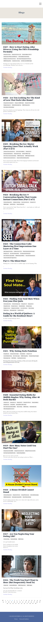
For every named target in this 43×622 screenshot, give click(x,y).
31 (10, 603)
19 (11, 602)
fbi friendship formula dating (24, 56)
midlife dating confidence (20, 255)
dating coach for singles (14, 353)
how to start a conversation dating (10, 155)
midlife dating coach (7, 497)
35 (21, 603)
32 (13, 603)
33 (15, 603)
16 (3, 602)
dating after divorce (27, 402)
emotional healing (14, 539)
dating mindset (22, 353)
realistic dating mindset (21, 452)
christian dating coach (16, 303)
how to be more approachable (9, 255)
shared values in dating (27, 497)
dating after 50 (28, 151)
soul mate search (20, 310)
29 (39, 602)
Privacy (16, 619)
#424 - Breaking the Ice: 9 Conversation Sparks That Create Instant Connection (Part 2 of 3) (20, 197)
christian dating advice (8, 202)
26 (31, 602)
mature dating (31, 308)
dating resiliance (22, 306)
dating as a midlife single (19, 102)
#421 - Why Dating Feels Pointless (20, 351)
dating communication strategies (28, 251)
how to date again (16, 355)
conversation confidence (20, 151)
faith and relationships (34, 494)
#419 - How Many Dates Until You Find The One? (19, 447)
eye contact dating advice (14, 253)
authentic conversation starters (9, 151)
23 (22, 602)
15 (40, 600)
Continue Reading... (8, 67)
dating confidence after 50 (26, 54)
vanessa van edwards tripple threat (10, 257)
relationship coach (7, 358)
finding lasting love (7, 105)
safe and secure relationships (9, 107)
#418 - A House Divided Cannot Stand (18, 491)
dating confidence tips (26, 153)
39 (32, 603)
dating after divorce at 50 (16, 54)
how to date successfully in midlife (10, 406)
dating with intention (25, 494)
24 (25, 602)
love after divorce (24, 308)
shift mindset (14, 358)
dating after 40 (24, 303)
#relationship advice (7, 303)
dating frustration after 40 (19, 450)
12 (31, 600)
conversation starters (25, 202)
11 (29, 600)
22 (19, 602)
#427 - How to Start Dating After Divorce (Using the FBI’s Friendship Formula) (21, 49)
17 (5, 602)
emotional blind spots (13, 585)
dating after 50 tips (7, 54)
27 (34, 602)
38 (30, 603)
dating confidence (35, 402)
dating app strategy (17, 153)
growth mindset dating (8, 355)
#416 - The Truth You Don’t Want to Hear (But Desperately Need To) (20, 581)
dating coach (6, 585)
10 (26, 600)
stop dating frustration (21, 358)
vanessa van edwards (20, 204)
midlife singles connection (29, 155)
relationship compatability (16, 497)
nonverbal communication (30, 255)
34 (18, 603)
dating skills (12, 404)
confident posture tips (18, 251)
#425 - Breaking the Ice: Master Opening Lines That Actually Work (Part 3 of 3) (20, 146)
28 (37, 602)
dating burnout (6, 353)
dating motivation (7, 306)
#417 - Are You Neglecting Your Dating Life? (18, 535)
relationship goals (13, 310)
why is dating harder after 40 (9, 408)
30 (7, 603)
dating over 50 (32, 202)
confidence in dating (16, 202)
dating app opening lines (8, 153)
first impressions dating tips (25, 253)
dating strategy (29, 306)
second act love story (16, 60)
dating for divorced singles (29, 102)
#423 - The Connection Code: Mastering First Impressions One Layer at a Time (19, 246)
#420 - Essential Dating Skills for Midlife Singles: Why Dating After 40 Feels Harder (21, 397)
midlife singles (6, 204)
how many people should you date (9, 452)
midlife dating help (24, 355)
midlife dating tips (20, 155)
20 (14, 602)
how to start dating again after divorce (24, 58)
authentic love (6, 402)
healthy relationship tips (16, 105)
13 (34, 600)
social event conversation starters (9, 157)
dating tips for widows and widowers (10, 56)
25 (28, 602)
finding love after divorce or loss (10, 58)
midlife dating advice (7, 60)
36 (24, 603)
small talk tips (12, 204)
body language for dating (8, 251)
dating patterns (6, 404)
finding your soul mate (15, 308)
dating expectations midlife (8, 450)
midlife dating (6, 310)
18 (8, 602)
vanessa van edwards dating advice (23, 157)
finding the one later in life (30, 450)
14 (37, 600)
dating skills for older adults (21, 404)
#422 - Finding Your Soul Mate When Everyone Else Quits (21, 300)
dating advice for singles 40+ (9, 102)
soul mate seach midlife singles (26, 60)
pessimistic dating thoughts (34, 355)
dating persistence (14, 306)
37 (27, 603)
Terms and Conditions (24, 619)
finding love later (7, 308)
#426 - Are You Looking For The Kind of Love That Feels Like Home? (21, 99)
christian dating (6, 539)
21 (17, 602)
